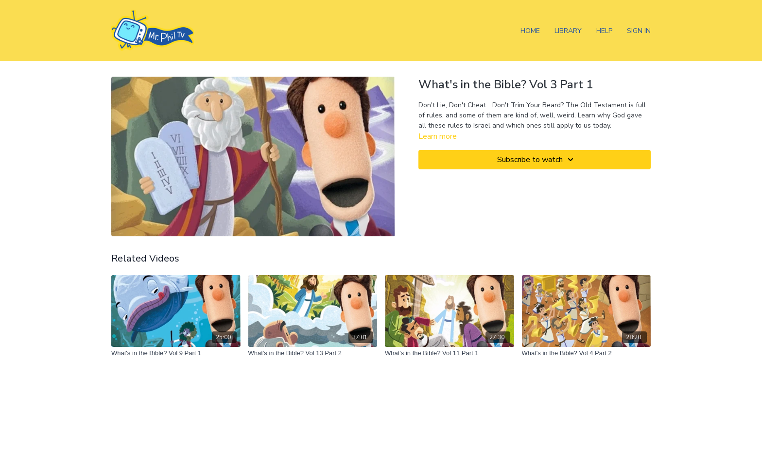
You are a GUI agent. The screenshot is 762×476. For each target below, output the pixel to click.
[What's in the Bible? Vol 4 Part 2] (586, 353)
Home (530, 30)
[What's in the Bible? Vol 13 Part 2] (313, 353)
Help (604, 30)
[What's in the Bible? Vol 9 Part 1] (176, 353)
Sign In (639, 30)
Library (568, 30)
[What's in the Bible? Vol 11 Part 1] (449, 353)
